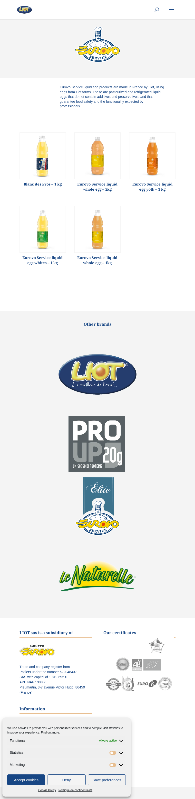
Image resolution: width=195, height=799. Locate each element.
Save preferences (107, 780)
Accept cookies (26, 780)
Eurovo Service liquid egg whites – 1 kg (42, 260)
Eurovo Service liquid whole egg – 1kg (97, 260)
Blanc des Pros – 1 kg (43, 184)
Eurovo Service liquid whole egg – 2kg (97, 187)
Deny (66, 780)
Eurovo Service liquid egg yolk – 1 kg (152, 187)
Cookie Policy (47, 790)
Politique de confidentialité (75, 790)
